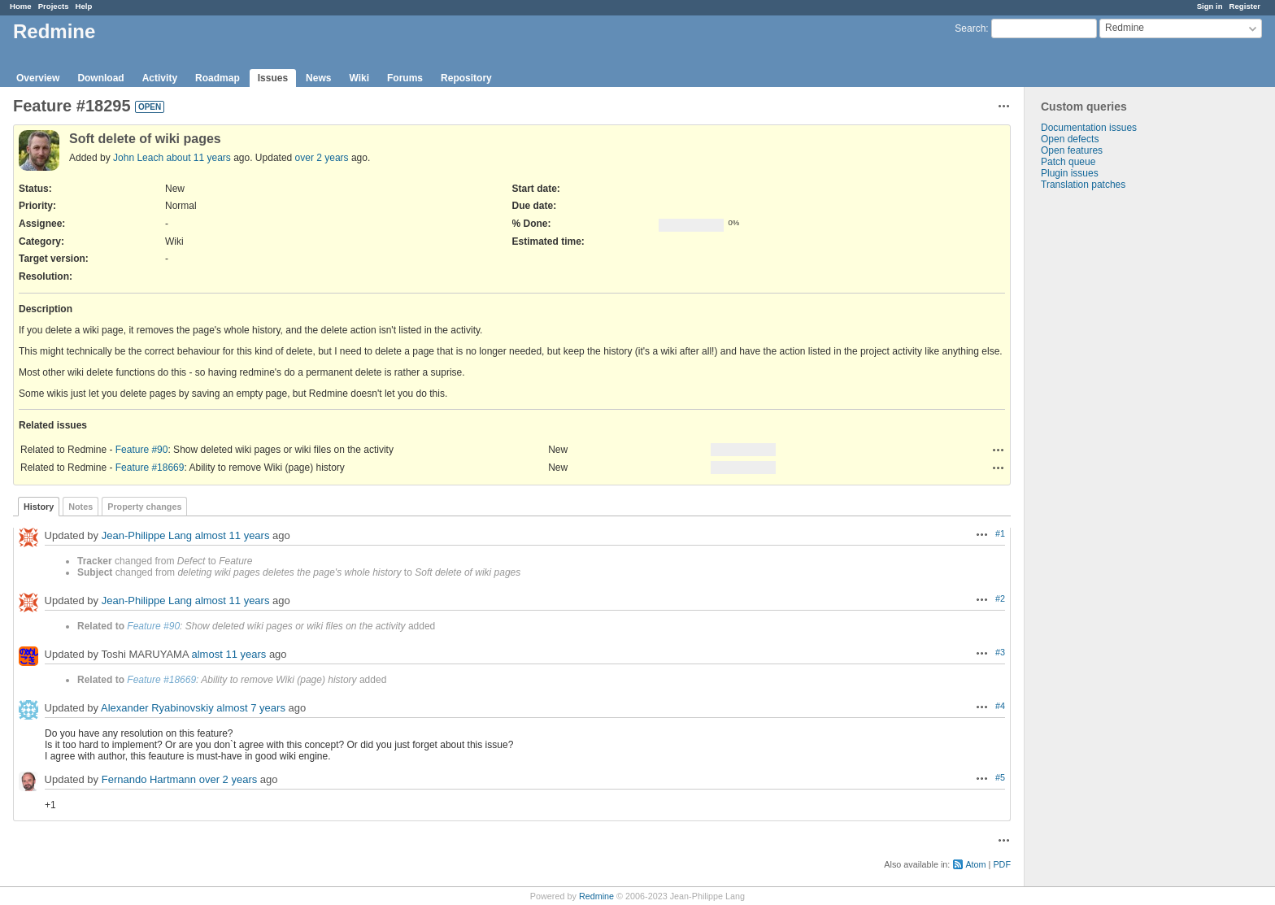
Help (84, 6)
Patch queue (1068, 162)
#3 (1000, 652)
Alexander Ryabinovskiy (157, 708)
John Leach (138, 157)
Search (970, 28)
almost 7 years (250, 708)
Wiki (359, 78)
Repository (466, 78)
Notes (80, 506)
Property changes (144, 506)
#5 (1000, 777)
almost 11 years (232, 535)
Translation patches (1083, 184)
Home (21, 6)
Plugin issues (1070, 173)
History (39, 506)
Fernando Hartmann (149, 779)
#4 (1000, 706)
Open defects (1070, 139)
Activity (159, 78)
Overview (37, 78)
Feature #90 (141, 449)
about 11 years (198, 157)
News (318, 78)
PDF (1002, 864)
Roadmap (217, 78)
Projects (53, 6)
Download (100, 78)
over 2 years (322, 157)
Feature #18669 (150, 467)
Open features (1072, 150)
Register (1244, 6)
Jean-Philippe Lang (147, 535)
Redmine (596, 896)
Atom (975, 864)
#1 (1000, 533)
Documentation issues (1089, 127)
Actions (998, 449)
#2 (1000, 598)
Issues (273, 78)
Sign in (1210, 6)
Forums (405, 78)
